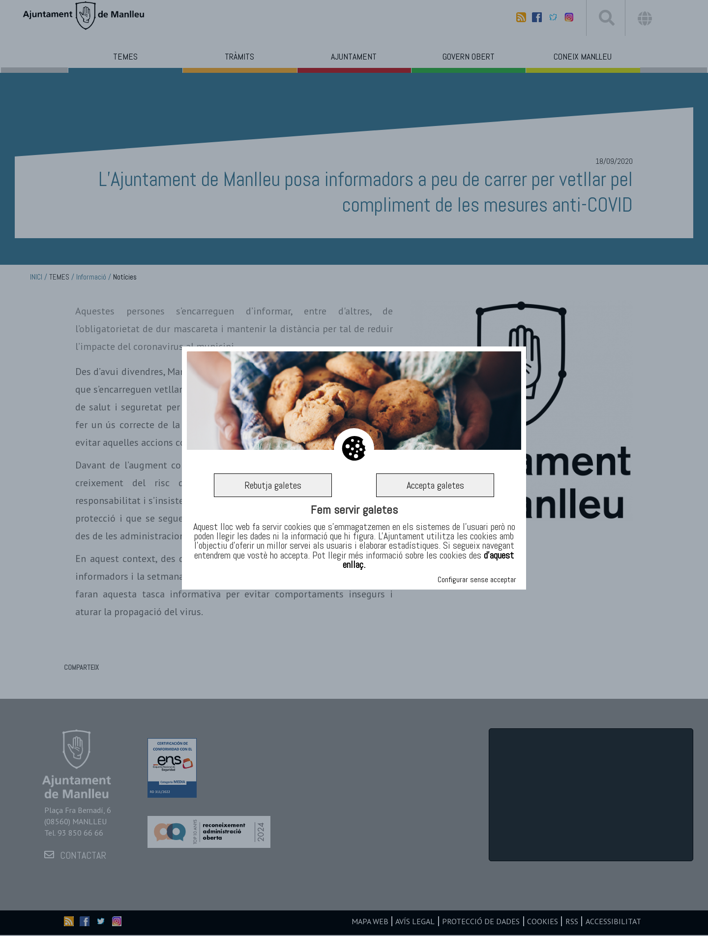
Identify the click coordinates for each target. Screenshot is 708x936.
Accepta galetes (435, 485)
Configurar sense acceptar (477, 579)
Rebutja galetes (272, 485)
